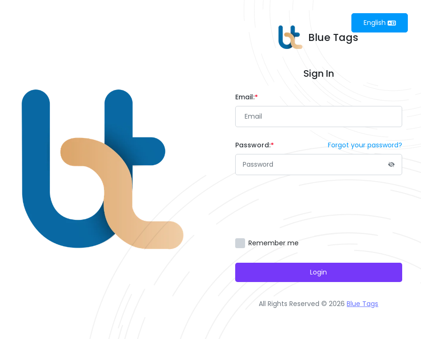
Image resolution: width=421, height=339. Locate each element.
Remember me (273, 243)
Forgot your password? (365, 145)
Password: (254, 145)
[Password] (319, 164)
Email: (246, 97)
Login (318, 272)
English (380, 22)
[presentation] (306, 206)
